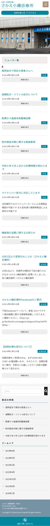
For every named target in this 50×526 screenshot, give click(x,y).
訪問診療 (42, 351)
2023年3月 (10, 464)
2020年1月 (10, 493)
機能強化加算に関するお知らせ (18, 232)
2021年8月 (10, 486)
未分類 (43, 264)
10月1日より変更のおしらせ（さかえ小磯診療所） (24, 258)
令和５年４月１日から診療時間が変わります (24, 167)
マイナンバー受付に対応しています (21, 192)
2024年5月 (10, 457)
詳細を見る (25, 79)
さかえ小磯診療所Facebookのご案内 (21, 299)
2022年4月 (10, 472)
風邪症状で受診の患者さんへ (17, 70)
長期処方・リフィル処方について (20, 94)
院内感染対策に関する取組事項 (18, 142)
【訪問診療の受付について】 (17, 346)
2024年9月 (10, 450)
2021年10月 (10, 479)
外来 (44, 75)
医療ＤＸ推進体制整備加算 (16, 118)
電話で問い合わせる (25, 521)
